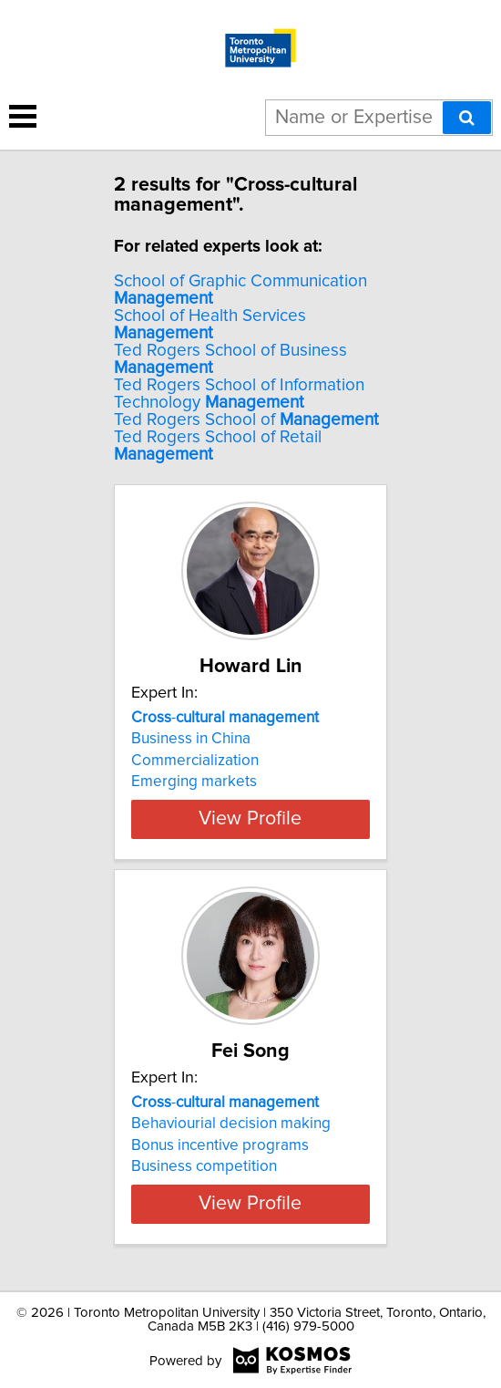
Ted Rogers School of (246, 420)
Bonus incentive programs (220, 1145)
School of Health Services (210, 324)
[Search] (467, 117)
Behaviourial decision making (231, 1123)
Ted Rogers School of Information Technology (239, 394)
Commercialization (195, 760)
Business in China (190, 738)
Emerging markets (194, 781)
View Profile (250, 819)
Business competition (204, 1166)
